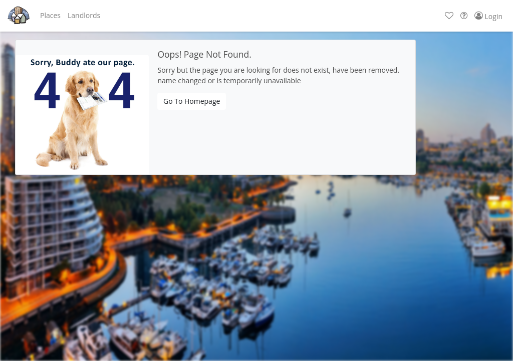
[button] (50, 16)
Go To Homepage (191, 101)
